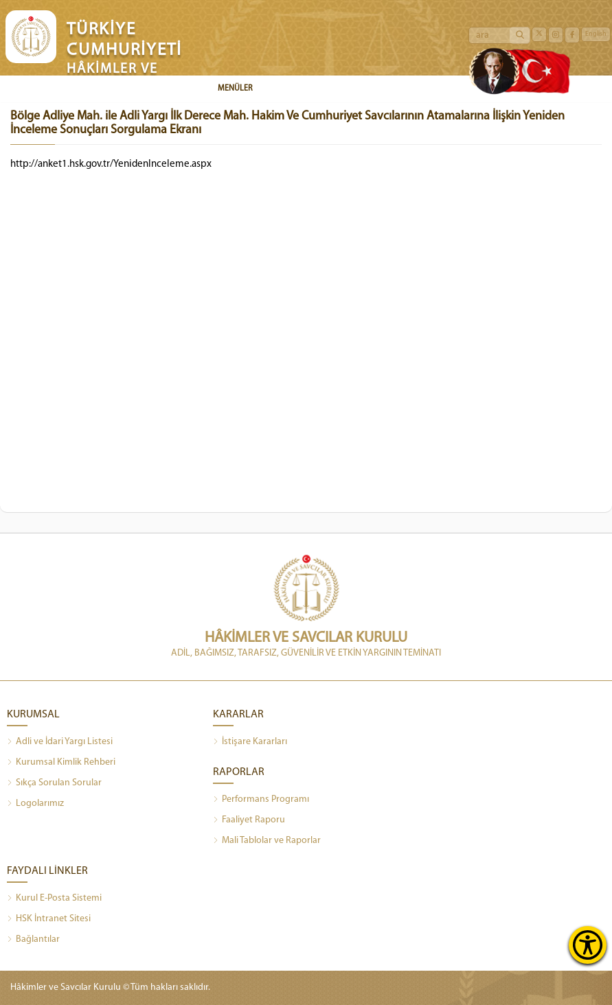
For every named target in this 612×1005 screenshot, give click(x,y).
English (596, 34)
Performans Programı (261, 799)
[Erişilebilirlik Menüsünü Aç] (588, 945)
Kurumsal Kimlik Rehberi (61, 762)
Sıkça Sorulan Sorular (54, 783)
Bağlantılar (33, 939)
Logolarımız (35, 804)
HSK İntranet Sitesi (49, 919)
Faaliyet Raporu (249, 820)
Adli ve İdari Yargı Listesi (60, 742)
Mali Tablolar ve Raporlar (267, 841)
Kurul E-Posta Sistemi (54, 898)
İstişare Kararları (250, 742)
